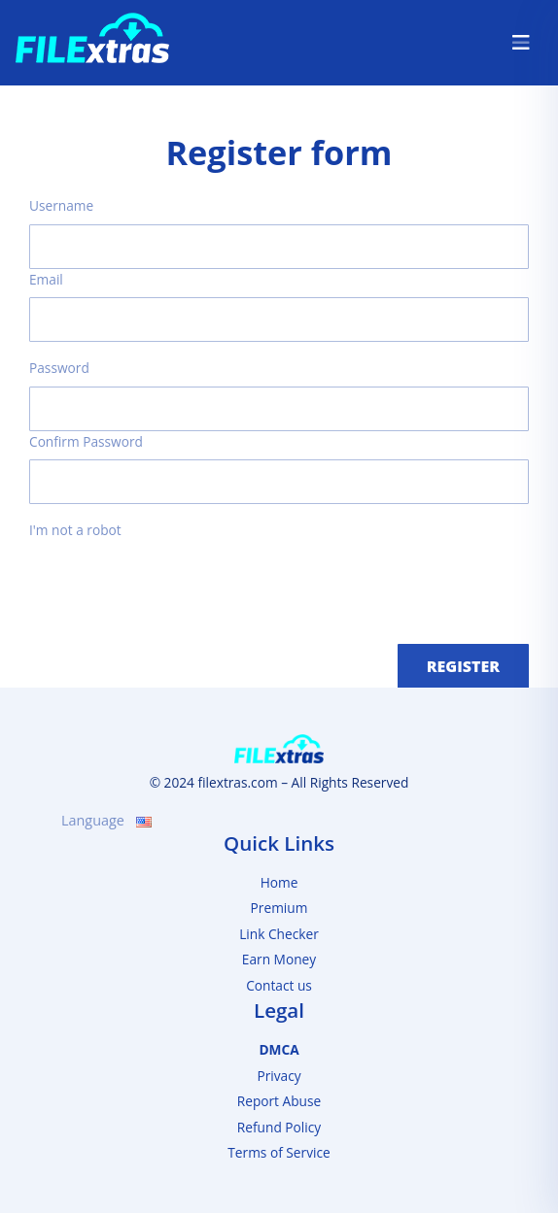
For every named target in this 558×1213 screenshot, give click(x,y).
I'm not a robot (75, 530)
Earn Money (279, 959)
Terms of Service (278, 1152)
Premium (279, 907)
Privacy (278, 1075)
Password (59, 367)
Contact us (279, 985)
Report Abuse (279, 1101)
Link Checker (279, 934)
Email (46, 279)
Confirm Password (86, 441)
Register (463, 666)
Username (61, 205)
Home (279, 882)
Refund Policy (279, 1127)
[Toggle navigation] (521, 42)
